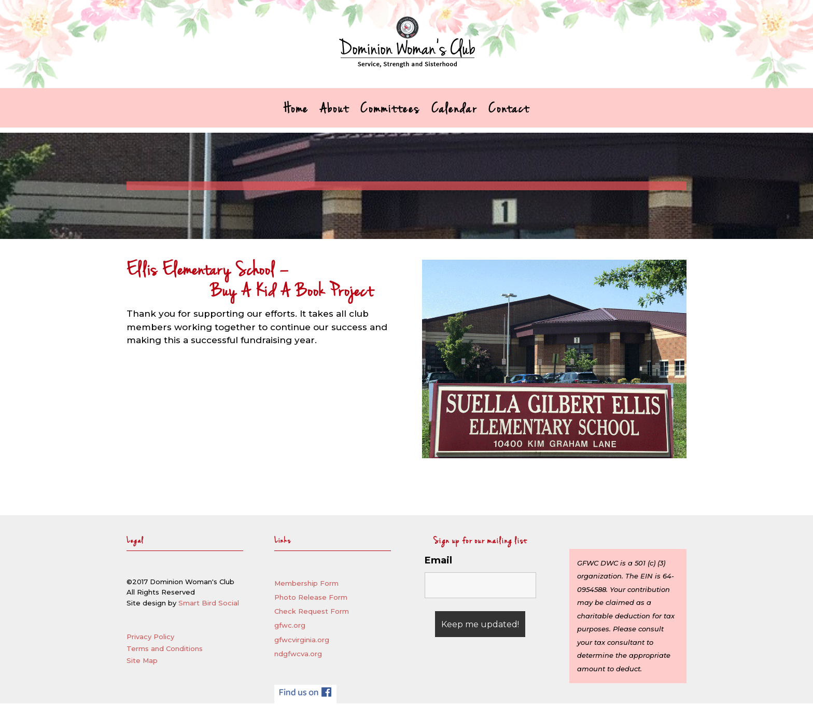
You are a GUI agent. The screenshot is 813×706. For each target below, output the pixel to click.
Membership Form (306, 583)
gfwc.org (289, 625)
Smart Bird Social (208, 603)
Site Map (142, 660)
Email (438, 560)
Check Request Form (311, 611)
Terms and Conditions (165, 648)
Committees (390, 112)
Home (296, 112)
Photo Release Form (310, 597)
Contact (508, 112)
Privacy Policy (150, 636)
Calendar (454, 112)
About (334, 112)
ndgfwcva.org (298, 653)
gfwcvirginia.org (301, 640)
